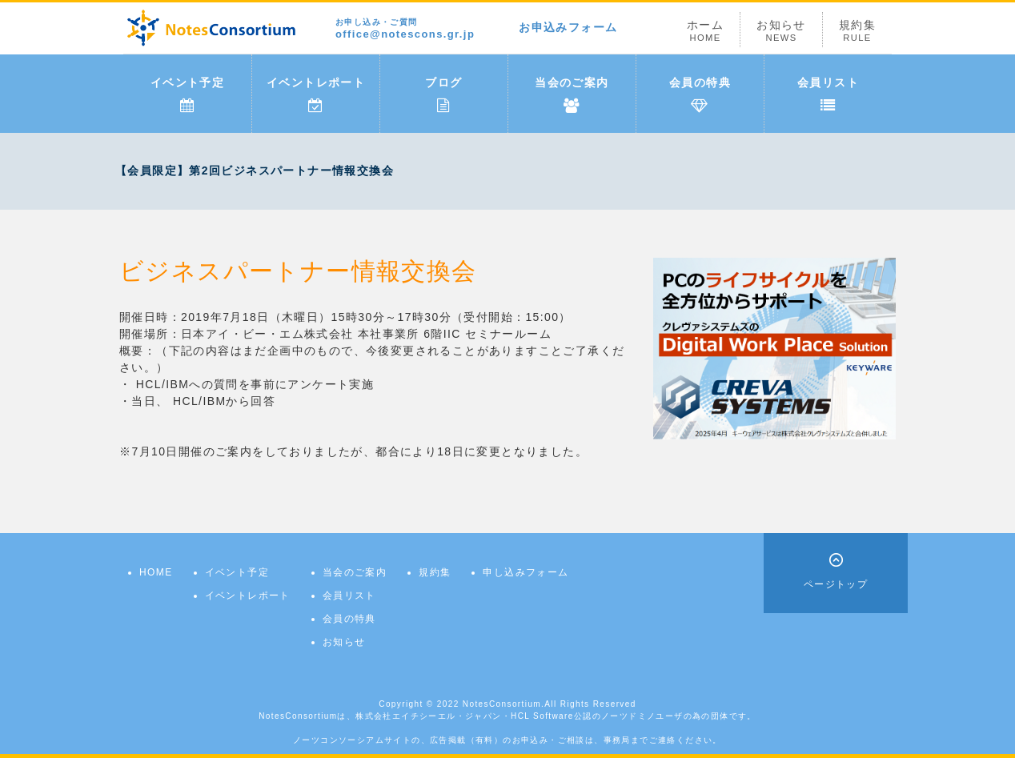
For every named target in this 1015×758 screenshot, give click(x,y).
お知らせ (781, 30)
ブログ (443, 94)
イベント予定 (187, 94)
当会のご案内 (571, 94)
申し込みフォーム (525, 572)
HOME (156, 572)
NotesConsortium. (503, 704)
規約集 (857, 30)
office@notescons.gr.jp (405, 29)
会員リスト (828, 94)
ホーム (705, 30)
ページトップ (836, 584)
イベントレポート (316, 94)
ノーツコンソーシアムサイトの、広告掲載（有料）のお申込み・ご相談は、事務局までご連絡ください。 (507, 740)
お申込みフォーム (568, 27)
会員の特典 (700, 94)
